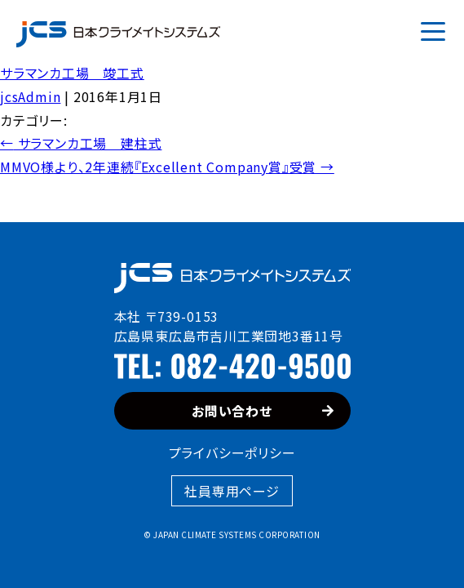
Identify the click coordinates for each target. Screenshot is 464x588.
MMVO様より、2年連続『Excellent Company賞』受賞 (167, 166)
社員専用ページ (232, 491)
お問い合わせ (263, 411)
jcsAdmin (30, 96)
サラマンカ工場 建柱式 (80, 143)
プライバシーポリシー (232, 452)
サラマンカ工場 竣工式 (72, 72)
